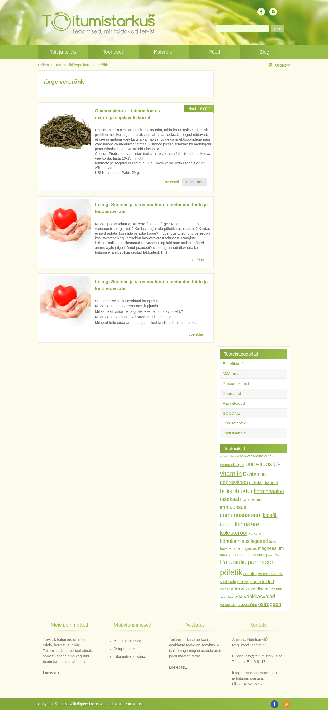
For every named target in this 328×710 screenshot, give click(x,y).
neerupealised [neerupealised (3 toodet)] (231, 554)
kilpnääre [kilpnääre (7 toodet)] (247, 524)
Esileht (43, 65)
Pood (214, 52)
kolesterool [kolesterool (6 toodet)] (234, 532)
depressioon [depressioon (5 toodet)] (234, 482)
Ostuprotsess (124, 649)
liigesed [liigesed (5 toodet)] (259, 541)
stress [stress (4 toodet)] (243, 581)
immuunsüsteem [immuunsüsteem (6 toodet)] (241, 515)
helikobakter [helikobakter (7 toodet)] (236, 490)
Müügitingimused (127, 641)
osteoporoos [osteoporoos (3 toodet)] (255, 554)
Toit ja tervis (63, 52)
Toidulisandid (234, 433)
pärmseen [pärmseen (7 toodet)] (261, 561)
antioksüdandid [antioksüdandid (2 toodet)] (229, 456)
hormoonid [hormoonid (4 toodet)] (250, 499)
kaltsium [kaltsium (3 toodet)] (227, 525)
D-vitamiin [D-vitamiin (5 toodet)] (254, 474)
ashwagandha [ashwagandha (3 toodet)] (251, 456)
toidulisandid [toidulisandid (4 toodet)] (260, 588)
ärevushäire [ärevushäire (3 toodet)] (247, 605)
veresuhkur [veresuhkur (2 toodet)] (227, 597)
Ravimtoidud (234, 403)
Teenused (113, 52)
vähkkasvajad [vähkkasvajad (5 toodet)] (259, 596)
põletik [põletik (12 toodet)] (231, 572)
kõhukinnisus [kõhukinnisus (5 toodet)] (235, 541)
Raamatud (232, 393)
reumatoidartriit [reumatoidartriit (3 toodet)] (270, 574)
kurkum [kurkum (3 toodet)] (255, 533)
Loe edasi (171, 182)
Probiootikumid (236, 383)
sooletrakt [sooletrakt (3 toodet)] (228, 582)
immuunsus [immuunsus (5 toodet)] (233, 507)
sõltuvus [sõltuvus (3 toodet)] (227, 589)
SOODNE (231, 413)
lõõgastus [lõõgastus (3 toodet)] (249, 548)
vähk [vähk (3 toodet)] (239, 597)
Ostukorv (279, 65)
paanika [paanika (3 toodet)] (272, 554)
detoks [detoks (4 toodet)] (256, 482)
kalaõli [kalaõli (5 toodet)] (270, 515)
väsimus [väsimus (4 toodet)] (228, 604)
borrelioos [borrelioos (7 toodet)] (258, 464)
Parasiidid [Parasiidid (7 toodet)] (233, 561)
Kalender (164, 52)
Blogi (264, 52)
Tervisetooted (234, 423)
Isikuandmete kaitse (129, 657)
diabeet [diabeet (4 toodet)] (270, 482)
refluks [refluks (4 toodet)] (250, 573)
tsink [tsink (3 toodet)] (278, 589)
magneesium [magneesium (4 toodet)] (271, 548)
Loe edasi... (52, 673)
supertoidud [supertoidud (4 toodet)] (262, 581)
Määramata (233, 373)
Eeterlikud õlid (235, 363)
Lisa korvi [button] (194, 182)
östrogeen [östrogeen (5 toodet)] (269, 604)
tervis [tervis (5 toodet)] (241, 588)
